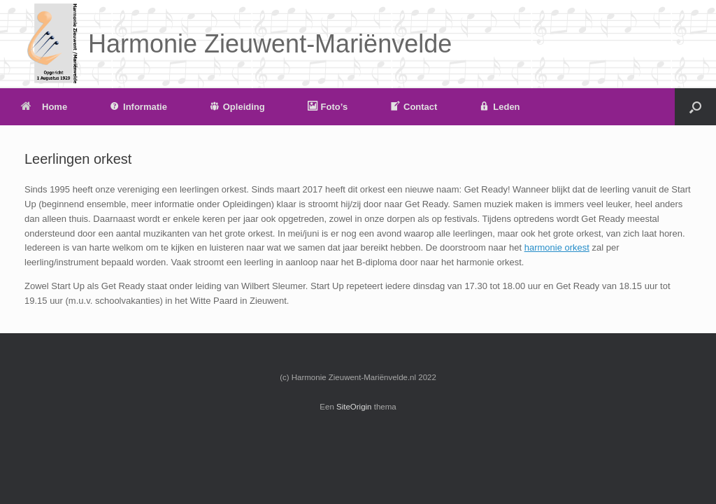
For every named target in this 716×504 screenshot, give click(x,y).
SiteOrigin (354, 406)
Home (44, 107)
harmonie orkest (556, 247)
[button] (695, 106)
